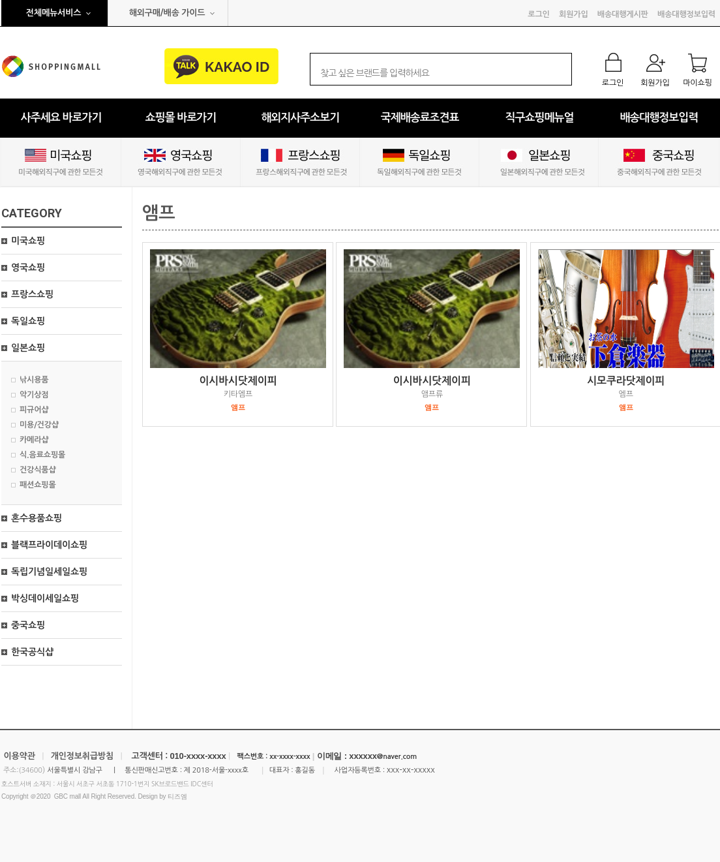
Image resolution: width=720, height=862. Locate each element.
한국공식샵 (32, 651)
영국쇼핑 (28, 267)
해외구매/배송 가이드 (167, 12)
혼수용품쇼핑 (36, 518)
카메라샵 (34, 440)
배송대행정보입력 (686, 14)
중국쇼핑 (28, 625)
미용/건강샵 (39, 425)
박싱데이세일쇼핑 (45, 598)
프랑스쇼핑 (32, 294)
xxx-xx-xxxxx (411, 769)
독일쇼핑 (28, 321)
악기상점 (34, 395)
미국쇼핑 (28, 240)
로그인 (538, 14)
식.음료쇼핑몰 (42, 455)
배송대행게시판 (622, 14)
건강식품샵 (38, 470)
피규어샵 (34, 410)
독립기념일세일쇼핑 (49, 571)
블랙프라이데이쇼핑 (49, 544)
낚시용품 (34, 380)
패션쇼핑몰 (38, 485)
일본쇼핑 (28, 347)
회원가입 (573, 14)
